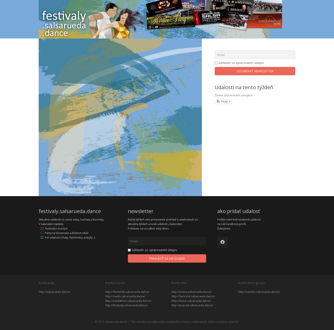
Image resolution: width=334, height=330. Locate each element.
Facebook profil (236, 224)
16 (104, 117)
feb (97, 65)
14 (75, 117)
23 (104, 137)
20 (60, 137)
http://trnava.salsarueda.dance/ (191, 292)
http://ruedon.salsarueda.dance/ (259, 292)
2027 (108, 65)
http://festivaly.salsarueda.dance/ (126, 305)
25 (134, 137)
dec (58, 65)
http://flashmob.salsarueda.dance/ (127, 292)
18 (134, 117)
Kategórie (53, 54)
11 (134, 97)
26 (46, 158)
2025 (47, 65)
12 (46, 117)
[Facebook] (222, 242)
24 (119, 137)
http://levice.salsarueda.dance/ (191, 301)
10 (119, 97)
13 (60, 117)
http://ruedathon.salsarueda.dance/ (128, 301)
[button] (223, 101)
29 (90, 158)
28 (75, 158)
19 (46, 137)
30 (104, 158)
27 (60, 158)
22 (90, 137)
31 (119, 158)
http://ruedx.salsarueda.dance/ (125, 296)
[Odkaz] (160, 19)
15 (90, 117)
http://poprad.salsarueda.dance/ (192, 305)
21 (75, 137)
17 (119, 117)
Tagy (76, 54)
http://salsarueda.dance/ (55, 292)
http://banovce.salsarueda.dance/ (193, 296)
